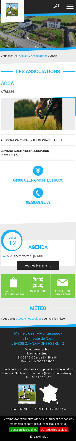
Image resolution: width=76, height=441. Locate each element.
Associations (39, 56)
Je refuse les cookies (54, 430)
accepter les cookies (28, 318)
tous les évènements (38, 265)
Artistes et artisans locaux (13, 292)
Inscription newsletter (62, 292)
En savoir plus (39, 436)
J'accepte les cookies (24, 430)
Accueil (23, 56)
